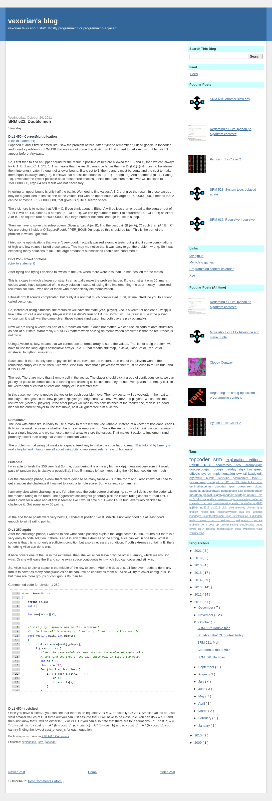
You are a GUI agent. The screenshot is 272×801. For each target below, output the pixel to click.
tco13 (237, 482)
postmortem (242, 477)
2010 (198, 735)
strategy (241, 494)
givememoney (238, 507)
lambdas (258, 511)
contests (195, 503)
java (242, 511)
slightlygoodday (224, 494)
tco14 (202, 528)
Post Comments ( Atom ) (46, 781)
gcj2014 (194, 507)
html (214, 511)
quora (259, 524)
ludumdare (256, 516)
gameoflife (246, 503)
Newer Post (16, 772)
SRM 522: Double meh (29, 121)
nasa (205, 520)
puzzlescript (248, 524)
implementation (225, 473)
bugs (233, 499)
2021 (198, 551)
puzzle (212, 477)
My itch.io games (201, 262)
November (206, 615)
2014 (198, 580)
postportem (244, 520)
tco (240, 465)
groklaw (195, 511)
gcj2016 (216, 507)
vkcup (259, 486)
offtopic (195, 473)
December (206, 607)
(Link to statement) (21, 141)
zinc (201, 533)
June (202, 689)
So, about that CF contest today (220, 635)
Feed (194, 74)
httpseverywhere (228, 511)
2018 (198, 558)
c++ (239, 473)
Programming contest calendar (211, 269)
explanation (29, 741)
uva (260, 494)
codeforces (226, 465)
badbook (195, 490)
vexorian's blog (33, 21)
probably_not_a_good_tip (205, 524)
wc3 (193, 499)
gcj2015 (205, 507)
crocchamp (208, 503)
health (205, 511)
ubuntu (252, 494)
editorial (256, 460)
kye (249, 511)
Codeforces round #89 (214, 650)
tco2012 (225, 477)
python (207, 473)
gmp (260, 507)
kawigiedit (255, 473)
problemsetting (230, 524)
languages (196, 516)
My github (196, 256)
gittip (225, 507)
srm (41, 741)
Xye (192, 275)
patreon (228, 520)
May (201, 696)
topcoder (50, 741)
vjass (260, 528)
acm (260, 482)
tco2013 (257, 477)
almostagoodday (207, 499)
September (206, 667)
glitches (252, 507)
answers (224, 499)
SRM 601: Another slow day (230, 99)
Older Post (167, 772)
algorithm (246, 469)
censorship (244, 499)
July (201, 681)
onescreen (246, 486)
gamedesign (229, 490)
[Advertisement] (91, 76)
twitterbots (250, 528)
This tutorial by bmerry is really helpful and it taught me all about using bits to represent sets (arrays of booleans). (89, 447)
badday (232, 469)
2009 (198, 742)
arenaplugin (254, 465)
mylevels (197, 478)
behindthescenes (202, 486)
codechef (257, 499)
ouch (216, 520)
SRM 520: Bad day (211, 657)
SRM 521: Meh (208, 642)
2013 (198, 587)
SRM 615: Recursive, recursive (232, 219)
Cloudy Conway (221, 362)
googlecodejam (201, 469)
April (202, 703)
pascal (208, 494)
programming (199, 482)
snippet (215, 482)
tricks (239, 528)
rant (210, 465)
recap (196, 465)
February (205, 718)
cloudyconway (211, 490)
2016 (198, 565)
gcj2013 (257, 503)
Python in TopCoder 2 (225, 159)
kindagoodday (253, 490)
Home (92, 772)
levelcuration (242, 516)
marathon (196, 494)
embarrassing (223, 503)
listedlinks (249, 482)
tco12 (227, 482)
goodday (222, 486)
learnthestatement (215, 516)
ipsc (233, 486)
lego (230, 516)
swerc (193, 528)
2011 (198, 602)
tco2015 (211, 528)
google (220, 469)
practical (258, 520)
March (203, 711)
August (203, 674)
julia (241, 490)
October (204, 622)
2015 (198, 573)
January (204, 725)
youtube (194, 533)
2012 (198, 594)
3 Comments (61, 736)
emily (236, 503)
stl (245, 473)
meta (194, 520)
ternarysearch (226, 528)
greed (258, 469)
